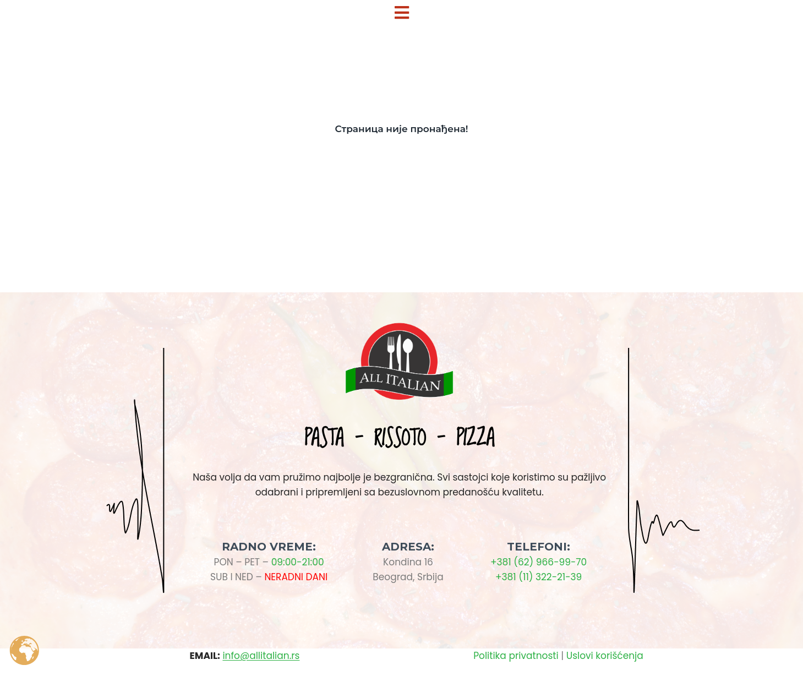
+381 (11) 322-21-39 (538, 577)
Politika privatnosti (515, 655)
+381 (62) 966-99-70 (538, 562)
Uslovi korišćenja (604, 655)
